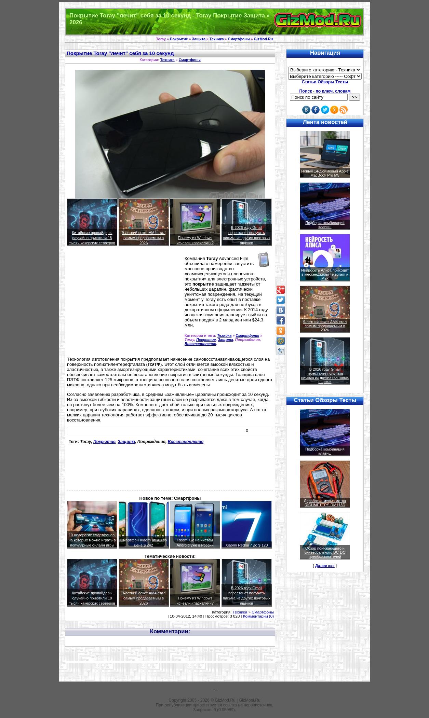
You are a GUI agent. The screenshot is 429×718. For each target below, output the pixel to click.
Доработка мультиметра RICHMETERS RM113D (325, 503)
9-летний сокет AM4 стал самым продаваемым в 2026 (143, 238)
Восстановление (200, 344)
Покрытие (179, 39)
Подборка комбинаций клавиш (325, 225)
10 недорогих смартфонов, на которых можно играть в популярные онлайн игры (92, 540)
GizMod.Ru (263, 39)
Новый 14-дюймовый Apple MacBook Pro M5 (325, 173)
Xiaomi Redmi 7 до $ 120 (246, 545)
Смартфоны (239, 39)
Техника (217, 39)
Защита (198, 39)
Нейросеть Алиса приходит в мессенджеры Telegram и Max (325, 274)
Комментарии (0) (258, 616)
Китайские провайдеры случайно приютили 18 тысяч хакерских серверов (92, 238)
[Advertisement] (124, 304)
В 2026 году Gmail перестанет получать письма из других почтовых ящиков (325, 375)
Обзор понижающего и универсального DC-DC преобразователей (324, 552)
